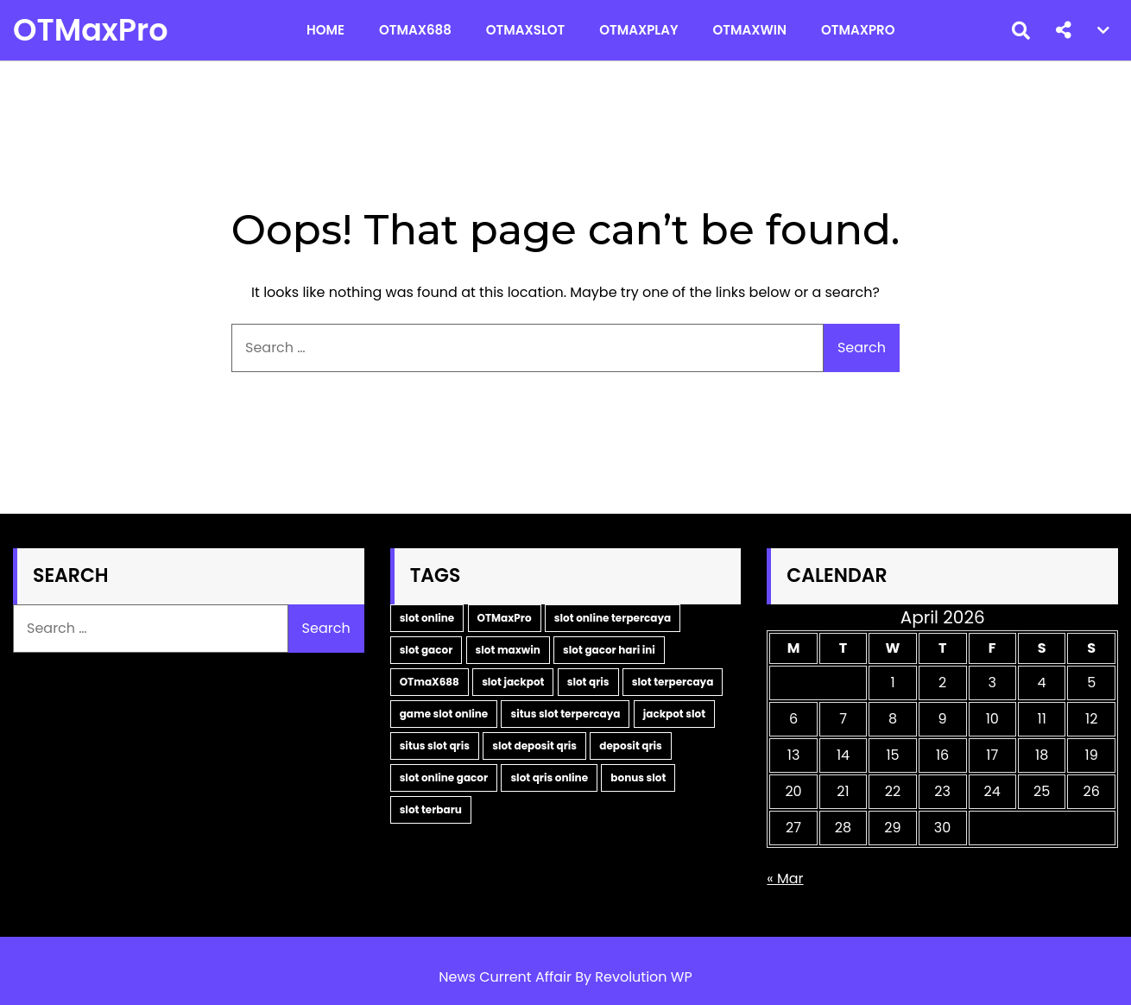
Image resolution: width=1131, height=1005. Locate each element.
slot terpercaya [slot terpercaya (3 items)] (673, 681)
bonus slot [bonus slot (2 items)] (638, 777)
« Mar (785, 878)
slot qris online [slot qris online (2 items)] (549, 777)
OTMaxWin (749, 30)
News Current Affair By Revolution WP (565, 977)
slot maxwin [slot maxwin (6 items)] (508, 649)
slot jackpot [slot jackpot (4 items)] (513, 681)
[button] (1063, 30)
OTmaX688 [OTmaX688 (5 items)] (429, 681)
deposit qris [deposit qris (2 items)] (630, 745)
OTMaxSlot (525, 30)
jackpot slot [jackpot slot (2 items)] (674, 713)
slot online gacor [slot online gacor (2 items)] (444, 777)
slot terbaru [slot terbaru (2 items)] (431, 809)
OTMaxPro (90, 30)
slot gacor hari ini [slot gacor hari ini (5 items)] (609, 649)
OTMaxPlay (638, 30)
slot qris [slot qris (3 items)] (588, 681)
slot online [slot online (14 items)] (427, 617)
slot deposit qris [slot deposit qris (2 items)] (534, 745)
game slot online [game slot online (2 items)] (444, 713)
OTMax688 (415, 30)
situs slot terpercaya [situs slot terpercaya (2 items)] (565, 713)
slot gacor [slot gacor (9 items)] (426, 649)
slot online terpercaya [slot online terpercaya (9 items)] (612, 617)
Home (325, 30)
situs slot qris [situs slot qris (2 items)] (435, 745)
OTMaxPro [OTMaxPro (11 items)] (504, 617)
